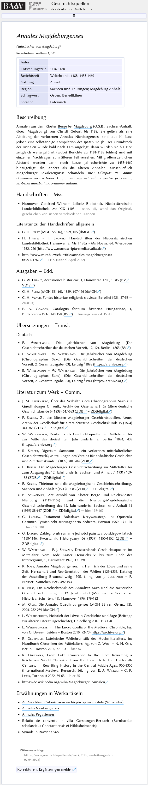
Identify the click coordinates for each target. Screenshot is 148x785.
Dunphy (39, 632)
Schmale (66, 550)
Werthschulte (36, 616)
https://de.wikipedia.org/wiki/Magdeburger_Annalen (63, 682)
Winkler (113, 670)
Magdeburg (83, 126)
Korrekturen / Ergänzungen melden (45, 769)
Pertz (35, 232)
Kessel (31, 467)
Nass (30, 566)
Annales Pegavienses (38, 714)
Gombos (42, 309)
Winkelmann (40, 343)
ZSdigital (57, 428)
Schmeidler (36, 495)
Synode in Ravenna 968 (40, 732)
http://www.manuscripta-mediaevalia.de (69, 248)
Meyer (36, 297)
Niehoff (28, 582)
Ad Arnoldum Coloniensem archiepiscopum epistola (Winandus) (73, 702)
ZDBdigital (99, 411)
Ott (128, 643)
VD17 (26, 285)
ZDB (79, 411)
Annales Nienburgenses (79, 136)
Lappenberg (40, 401)
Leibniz (37, 280)
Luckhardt (115, 576)
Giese (32, 604)
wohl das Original (115, 209)
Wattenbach (67, 354)
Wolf (106, 643)
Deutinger (35, 638)
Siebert (33, 451)
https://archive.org (108, 364)
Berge (62, 126)
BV (123, 280)
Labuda (34, 517)
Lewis (26, 676)
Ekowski (59, 238)
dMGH (85, 232)
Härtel (34, 238)
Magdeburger (27, 173)
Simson (32, 417)
